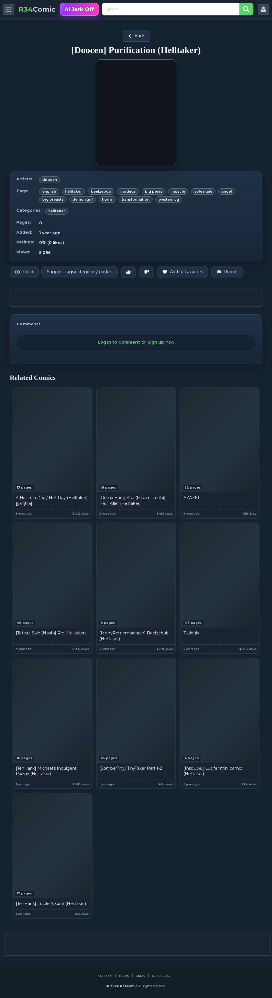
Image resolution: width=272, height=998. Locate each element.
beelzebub (101, 191)
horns (107, 199)
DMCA (140, 976)
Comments (29, 324)
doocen (49, 180)
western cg (169, 199)
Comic (37, 9)
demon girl (83, 199)
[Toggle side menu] (8, 9)
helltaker (73, 191)
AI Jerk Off (79, 9)
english (49, 191)
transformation (135, 199)
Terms (124, 976)
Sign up (155, 342)
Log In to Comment (119, 342)
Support (105, 976)
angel (226, 191)
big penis (153, 191)
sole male (203, 191)
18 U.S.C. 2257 (161, 976)
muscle (178, 191)
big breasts (52, 199)
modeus (128, 191)
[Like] (128, 272)
